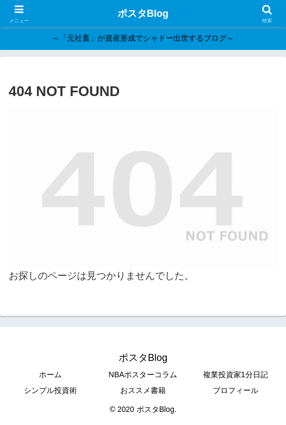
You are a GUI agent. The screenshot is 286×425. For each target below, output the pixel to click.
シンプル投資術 (50, 390)
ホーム (50, 374)
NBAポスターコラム (143, 374)
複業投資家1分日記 (235, 374)
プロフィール (235, 390)
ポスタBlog (143, 13)
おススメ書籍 (143, 390)
